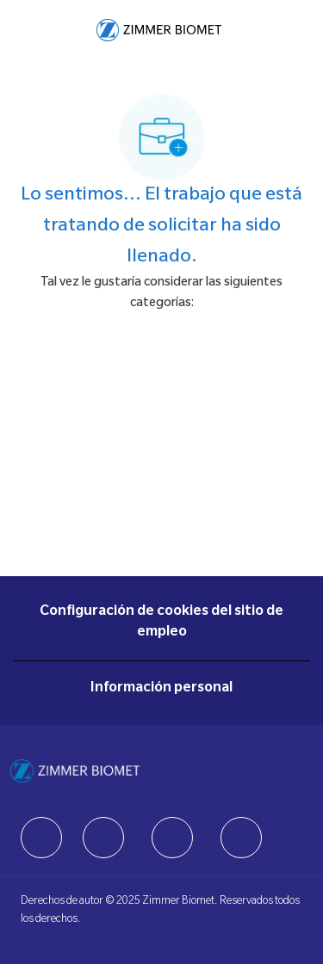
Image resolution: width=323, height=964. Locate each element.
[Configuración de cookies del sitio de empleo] (161, 622)
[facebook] (41, 837)
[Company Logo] (158, 31)
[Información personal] (161, 688)
